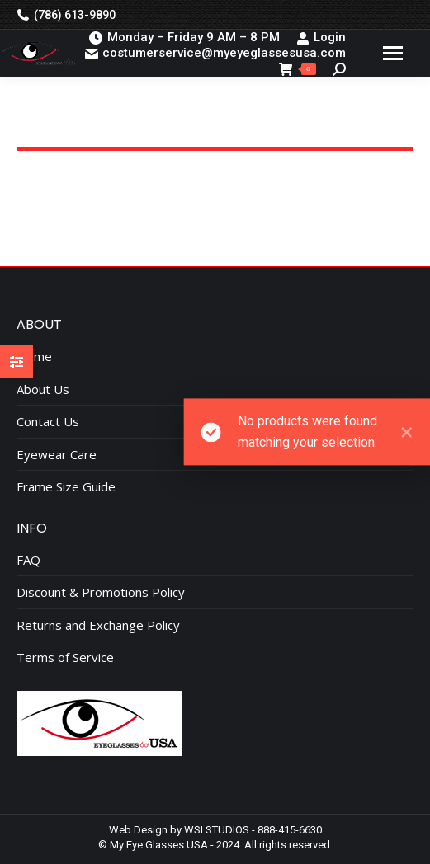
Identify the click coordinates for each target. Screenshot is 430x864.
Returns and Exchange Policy (98, 625)
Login (321, 37)
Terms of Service (65, 657)
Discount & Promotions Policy (101, 592)
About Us (43, 389)
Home (34, 356)
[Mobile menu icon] (392, 53)
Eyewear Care (57, 455)
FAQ (28, 560)
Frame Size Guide (66, 487)
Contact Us (48, 422)
